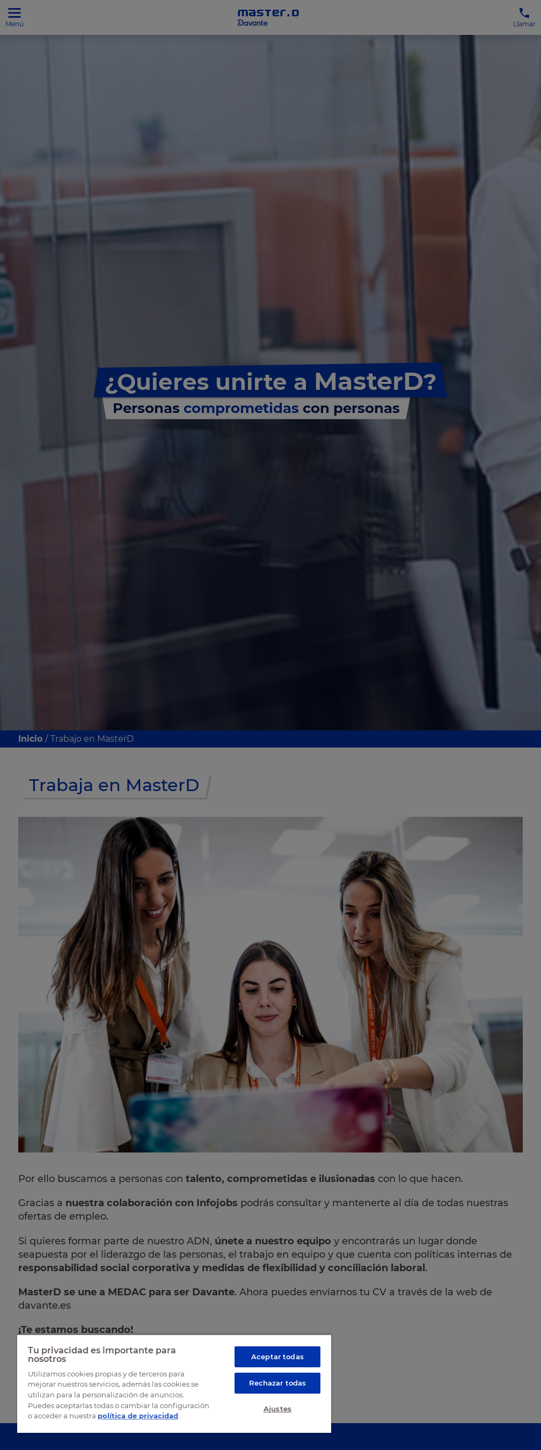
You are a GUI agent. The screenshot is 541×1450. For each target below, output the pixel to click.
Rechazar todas (277, 1383)
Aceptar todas (277, 1356)
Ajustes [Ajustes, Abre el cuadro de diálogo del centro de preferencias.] (277, 1408)
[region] (174, 1383)
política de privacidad (138, 1415)
